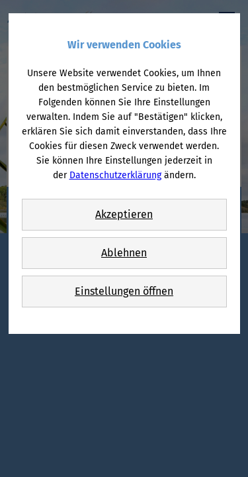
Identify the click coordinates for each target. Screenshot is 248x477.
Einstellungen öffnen (124, 291)
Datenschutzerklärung (115, 175)
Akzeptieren (124, 214)
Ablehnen (124, 252)
